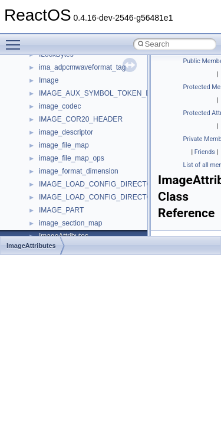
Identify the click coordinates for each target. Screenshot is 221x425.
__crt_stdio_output (68, 134)
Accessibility (58, 160)
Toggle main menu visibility (16, 39)
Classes (32, 95)
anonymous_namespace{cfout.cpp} (94, 199)
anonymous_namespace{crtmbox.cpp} (99, 212)
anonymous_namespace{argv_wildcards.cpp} (110, 186)
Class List (44, 108)
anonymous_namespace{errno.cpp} (94, 225)
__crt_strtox (57, 147)
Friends (204, 152)
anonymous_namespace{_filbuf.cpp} (96, 173)
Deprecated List (45, 57)
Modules (33, 70)
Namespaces (40, 83)
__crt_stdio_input (66, 121)
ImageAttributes (31, 245)
